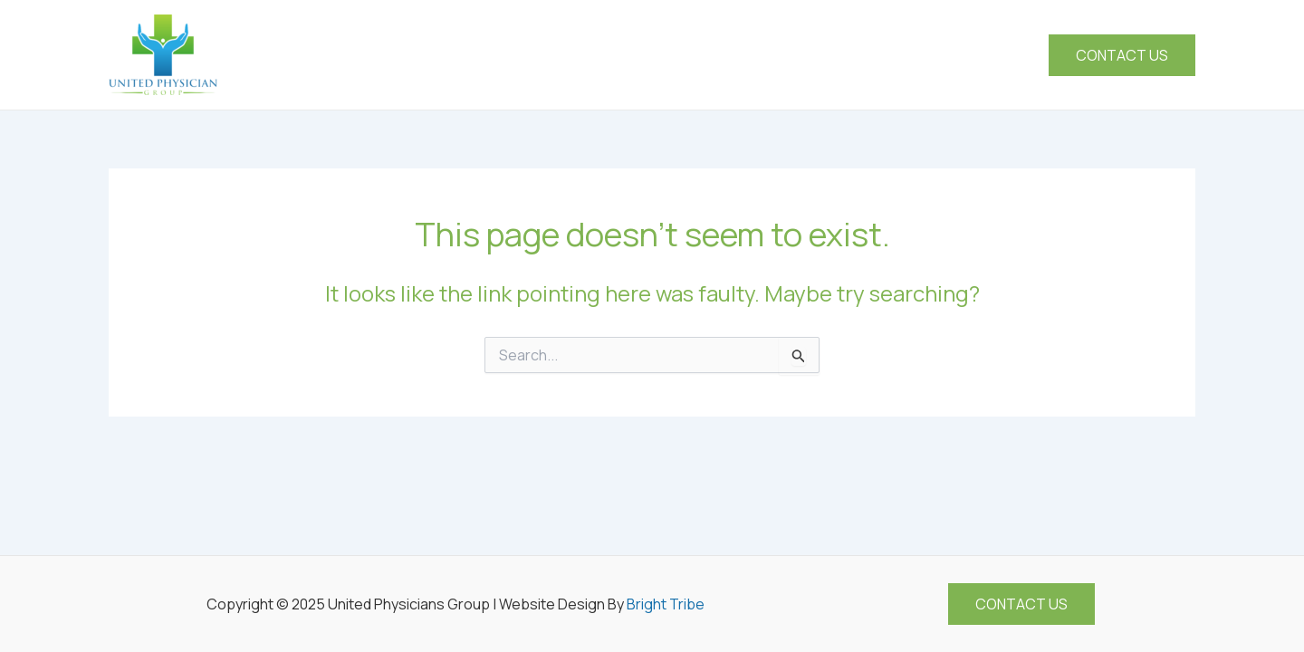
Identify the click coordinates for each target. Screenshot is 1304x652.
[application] (790, 55)
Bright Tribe (666, 604)
